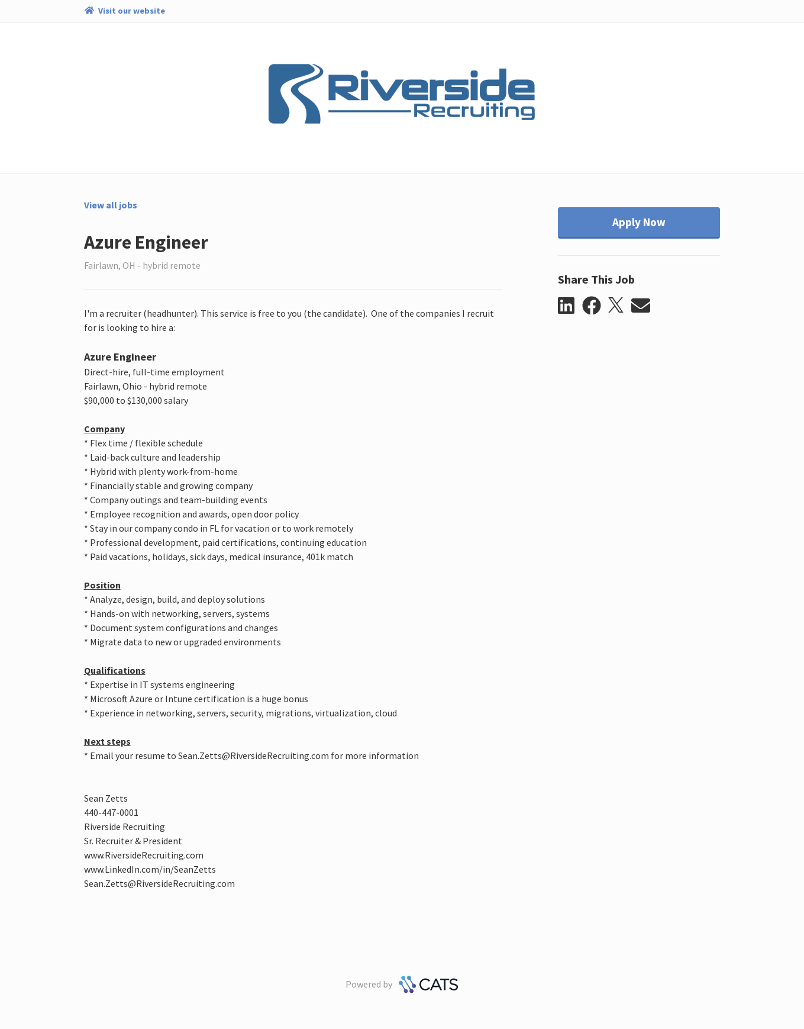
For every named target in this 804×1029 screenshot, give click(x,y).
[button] (570, 306)
